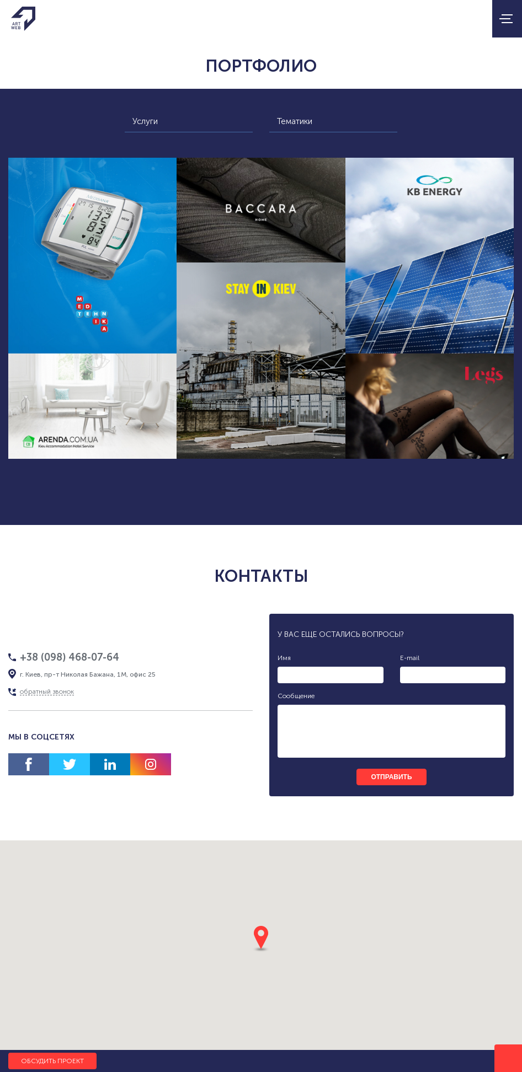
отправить (391, 777)
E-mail (409, 658)
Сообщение (296, 696)
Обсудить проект (52, 1061)
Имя (284, 658)
